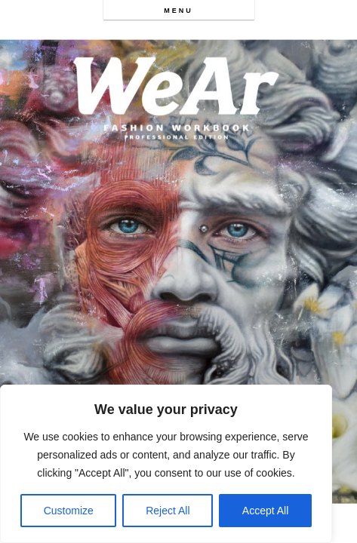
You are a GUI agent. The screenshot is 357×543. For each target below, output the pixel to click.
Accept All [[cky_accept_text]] (265, 511)
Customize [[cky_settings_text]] (69, 511)
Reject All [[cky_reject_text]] (167, 511)
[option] (178, 271)
